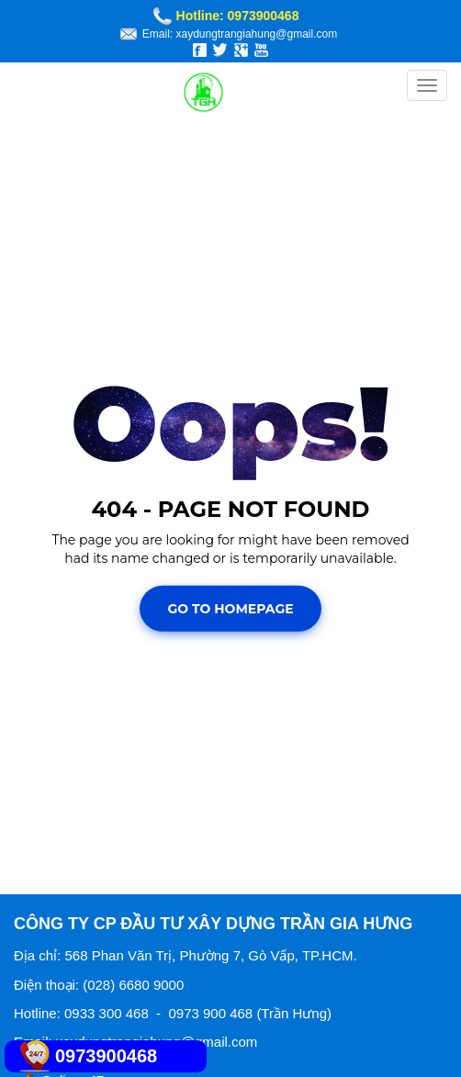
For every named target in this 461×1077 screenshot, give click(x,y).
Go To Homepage (230, 608)
